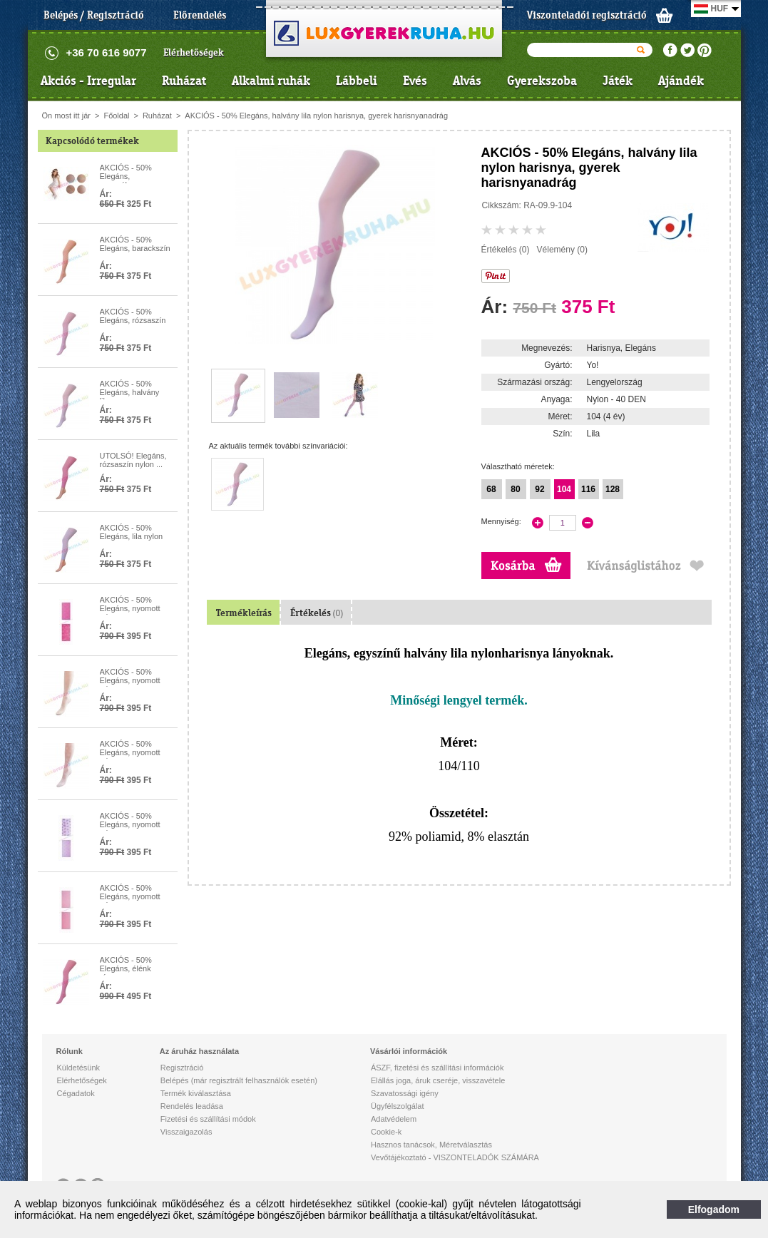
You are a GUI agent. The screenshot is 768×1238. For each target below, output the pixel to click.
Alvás (467, 80)
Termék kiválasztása (195, 1093)
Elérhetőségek (193, 52)
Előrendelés (199, 15)
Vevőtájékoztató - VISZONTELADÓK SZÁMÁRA (455, 1157)
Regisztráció (182, 1067)
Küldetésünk (79, 1067)
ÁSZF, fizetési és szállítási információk (437, 1067)
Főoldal (116, 115)
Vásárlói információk (408, 1051)
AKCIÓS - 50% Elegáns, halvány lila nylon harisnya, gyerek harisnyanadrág (316, 115)
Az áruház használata (199, 1051)
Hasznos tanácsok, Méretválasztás (431, 1144)
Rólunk (69, 1051)
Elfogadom (713, 1209)
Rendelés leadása (191, 1106)
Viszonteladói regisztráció (587, 15)
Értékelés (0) (505, 250)
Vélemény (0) (562, 250)
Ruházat (184, 80)
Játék (618, 80)
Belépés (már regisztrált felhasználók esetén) (238, 1080)
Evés (415, 80)
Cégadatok (76, 1093)
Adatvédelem (393, 1119)
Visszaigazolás (186, 1131)
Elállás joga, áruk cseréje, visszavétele (438, 1080)
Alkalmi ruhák (271, 80)
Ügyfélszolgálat (397, 1106)
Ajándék (681, 80)
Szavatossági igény (405, 1093)
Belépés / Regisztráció (93, 15)
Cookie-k (386, 1131)
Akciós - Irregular (88, 80)
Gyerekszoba (542, 80)
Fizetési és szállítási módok (208, 1119)
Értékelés (317, 613)
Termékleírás (244, 613)
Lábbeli (356, 80)
